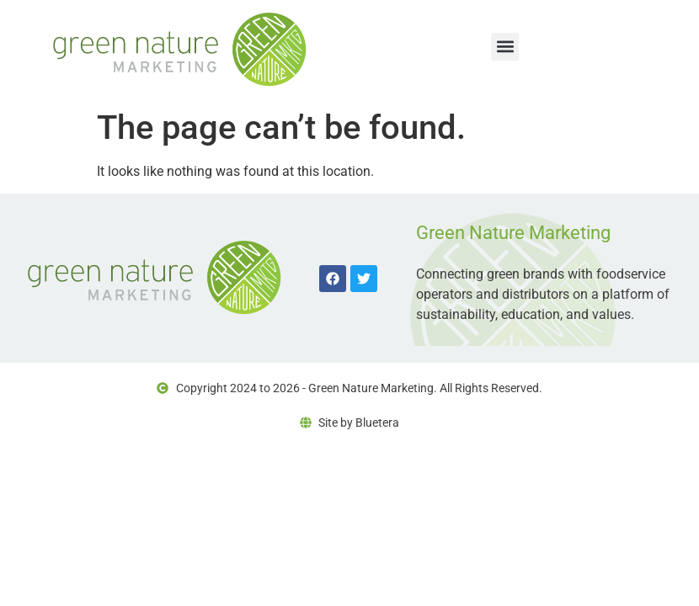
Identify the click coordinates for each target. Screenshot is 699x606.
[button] (505, 47)
